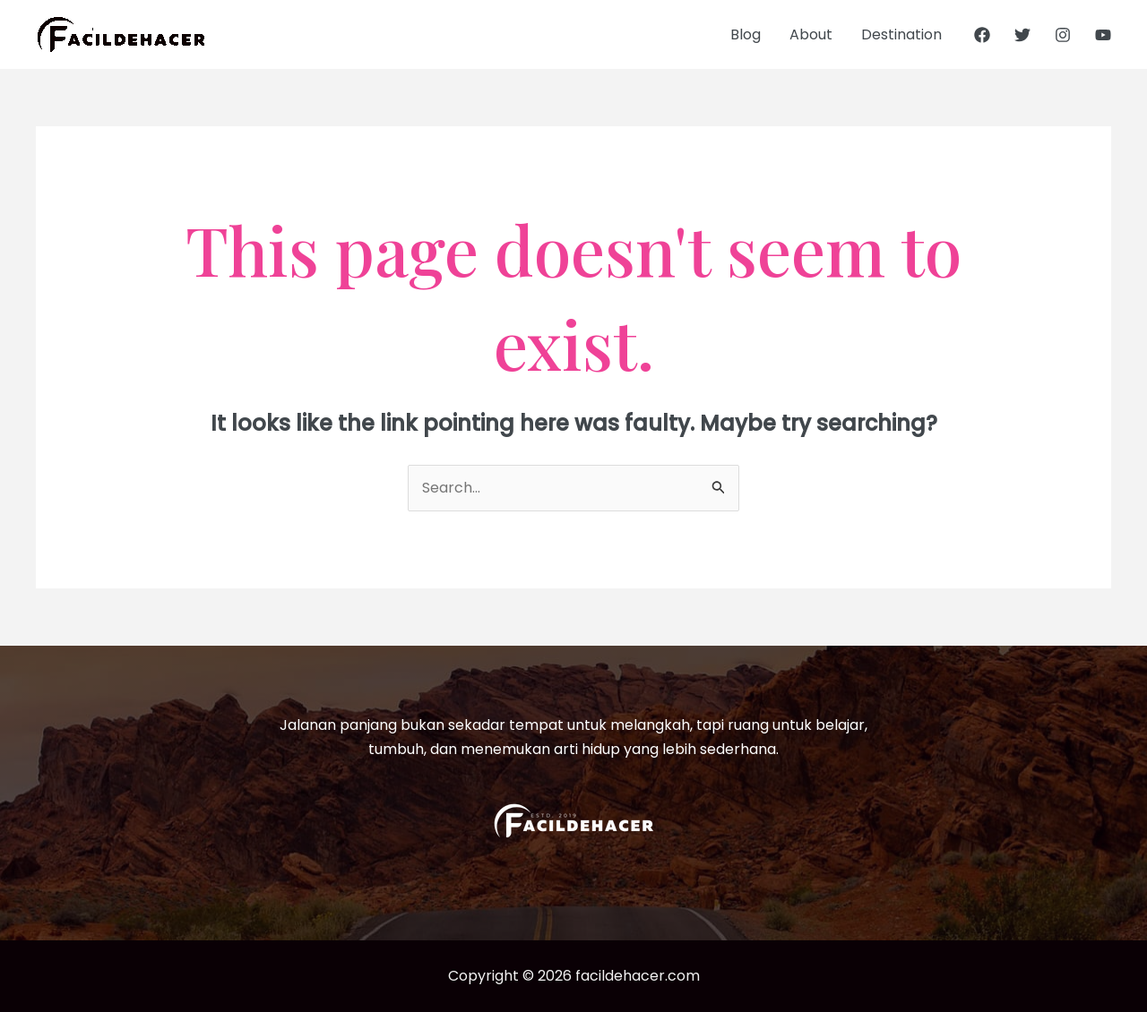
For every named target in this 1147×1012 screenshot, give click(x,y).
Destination (901, 34)
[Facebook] (982, 35)
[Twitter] (1022, 35)
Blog (745, 34)
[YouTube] (1103, 35)
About (810, 34)
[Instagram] (1063, 35)
